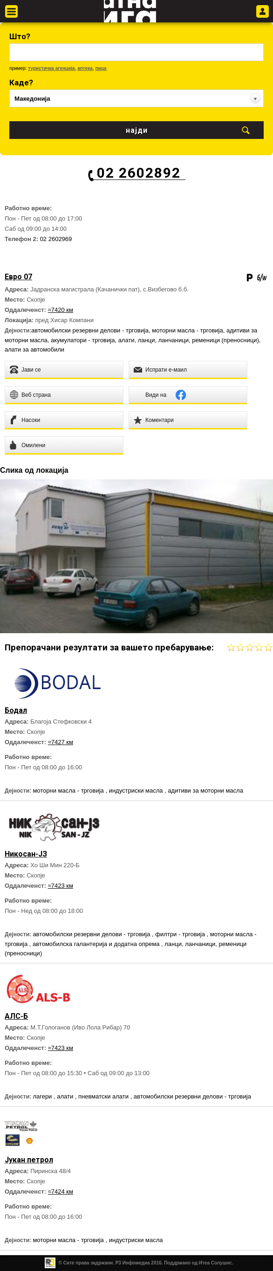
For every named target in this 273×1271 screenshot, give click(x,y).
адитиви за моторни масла (205, 790)
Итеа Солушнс (215, 1262)
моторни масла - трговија (187, 330)
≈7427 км (60, 742)
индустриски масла (136, 790)
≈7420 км (60, 309)
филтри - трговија (180, 934)
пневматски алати (104, 1096)
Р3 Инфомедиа (133, 1262)
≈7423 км (60, 885)
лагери (43, 1096)
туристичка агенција (51, 68)
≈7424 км (60, 1191)
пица (100, 68)
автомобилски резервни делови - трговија (90, 330)
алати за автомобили (34, 349)
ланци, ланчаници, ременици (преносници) (198, 340)
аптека (85, 68)
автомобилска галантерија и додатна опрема (97, 943)
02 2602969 (56, 238)
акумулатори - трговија (83, 340)
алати (126, 340)
